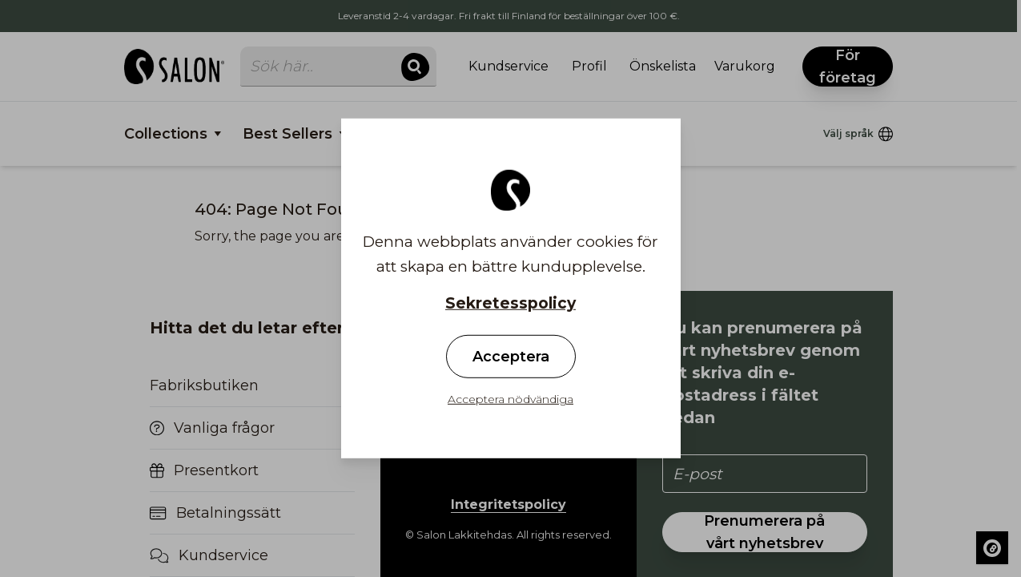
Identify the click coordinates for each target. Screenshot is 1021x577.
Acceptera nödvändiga (510, 399)
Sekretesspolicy (510, 303)
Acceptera (510, 356)
